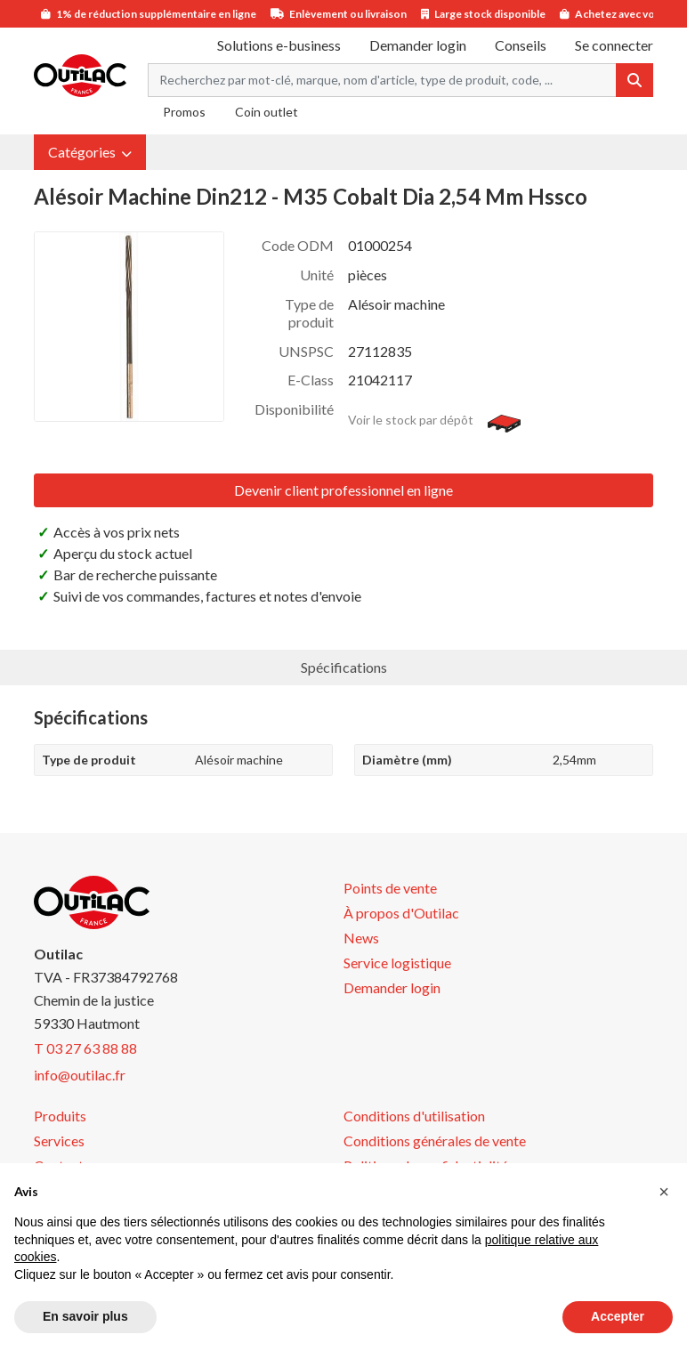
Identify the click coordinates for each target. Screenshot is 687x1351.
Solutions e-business (279, 44)
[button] (90, 152)
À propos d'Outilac (401, 912)
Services (59, 1140)
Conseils (520, 44)
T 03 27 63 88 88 (85, 1048)
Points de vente (390, 887)
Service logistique (397, 962)
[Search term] (382, 80)
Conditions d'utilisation (414, 1115)
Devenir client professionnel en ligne (343, 489)
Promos (184, 111)
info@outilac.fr (79, 1074)
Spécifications (344, 667)
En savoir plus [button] (85, 1316)
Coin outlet (266, 111)
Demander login (417, 44)
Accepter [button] (617, 1316)
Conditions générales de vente (435, 1140)
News (361, 937)
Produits (60, 1115)
